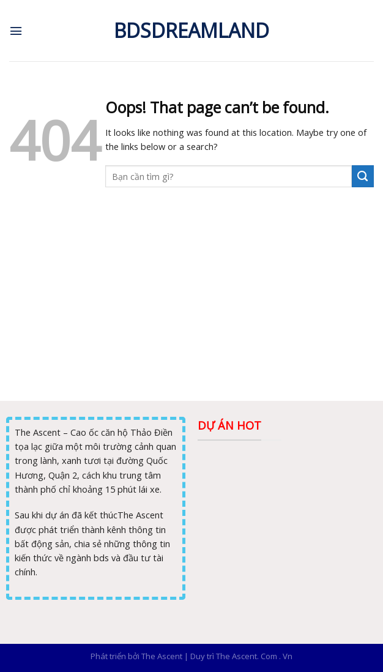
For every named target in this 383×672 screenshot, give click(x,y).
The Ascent (161, 656)
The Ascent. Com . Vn (254, 656)
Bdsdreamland (191, 30)
